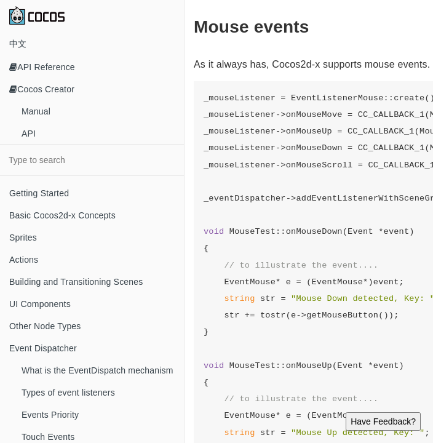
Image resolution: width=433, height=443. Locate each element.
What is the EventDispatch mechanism (97, 370)
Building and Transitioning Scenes (76, 282)
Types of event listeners (68, 392)
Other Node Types (45, 326)
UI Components (40, 304)
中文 (17, 44)
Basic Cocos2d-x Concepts (62, 215)
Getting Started (39, 193)
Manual (36, 111)
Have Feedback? (383, 421)
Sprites (23, 237)
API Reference (42, 67)
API (29, 133)
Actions (23, 260)
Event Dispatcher (43, 348)
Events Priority (50, 415)
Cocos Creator (41, 89)
